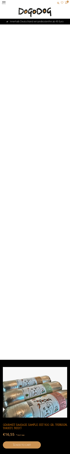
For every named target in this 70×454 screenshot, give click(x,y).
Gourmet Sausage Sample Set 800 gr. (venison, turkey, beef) (35, 426)
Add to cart (22, 445)
